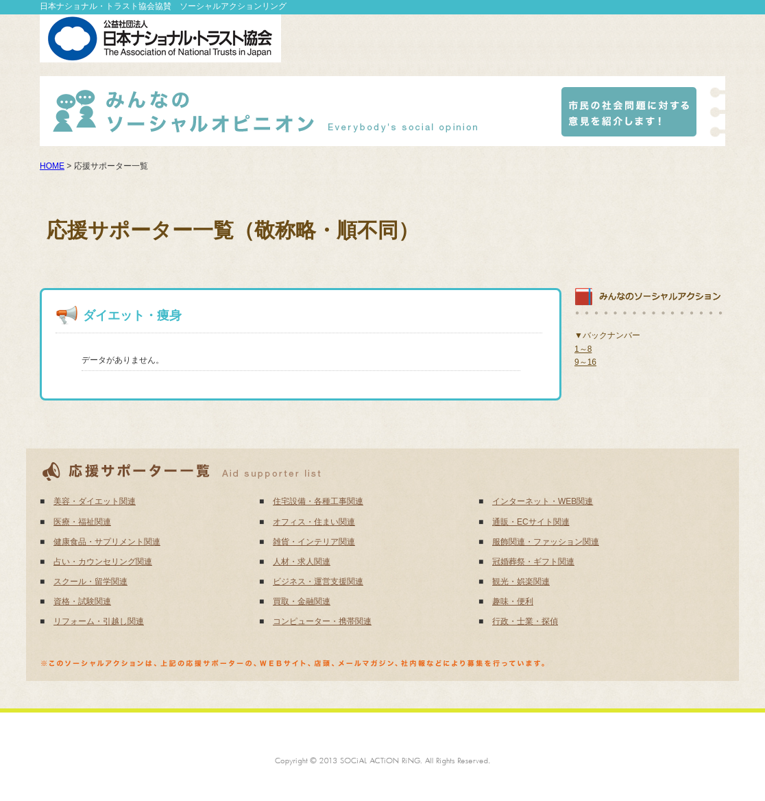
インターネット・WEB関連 (542, 501)
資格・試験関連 (82, 601)
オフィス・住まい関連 (314, 522)
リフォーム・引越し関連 (98, 621)
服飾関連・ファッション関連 (545, 542)
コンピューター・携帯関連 (322, 621)
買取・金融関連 (301, 601)
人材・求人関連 (301, 561)
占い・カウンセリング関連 (102, 561)
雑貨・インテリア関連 (314, 542)
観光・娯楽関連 (521, 581)
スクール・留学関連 (90, 581)
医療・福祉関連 (82, 522)
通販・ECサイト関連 (531, 522)
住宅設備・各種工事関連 (318, 501)
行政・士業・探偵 (525, 621)
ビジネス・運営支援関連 (318, 581)
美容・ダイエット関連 (94, 501)
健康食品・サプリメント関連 (106, 542)
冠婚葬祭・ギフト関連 (533, 561)
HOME (52, 166)
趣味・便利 (512, 601)
